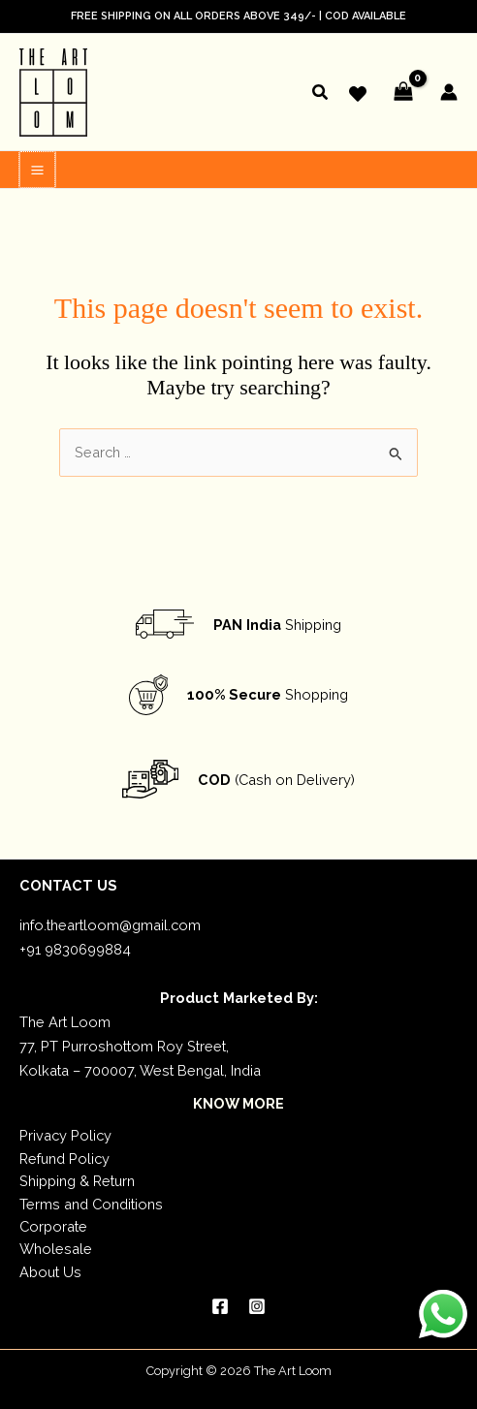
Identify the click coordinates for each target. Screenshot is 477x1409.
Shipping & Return (77, 1179)
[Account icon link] (449, 92)
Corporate (53, 1224)
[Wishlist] (357, 94)
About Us (50, 1270)
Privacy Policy (65, 1133)
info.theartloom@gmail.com (110, 923)
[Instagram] (256, 1304)
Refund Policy (64, 1156)
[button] (321, 94)
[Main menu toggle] (36, 168)
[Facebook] (220, 1304)
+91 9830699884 (75, 947)
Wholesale (55, 1246)
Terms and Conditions (91, 1202)
